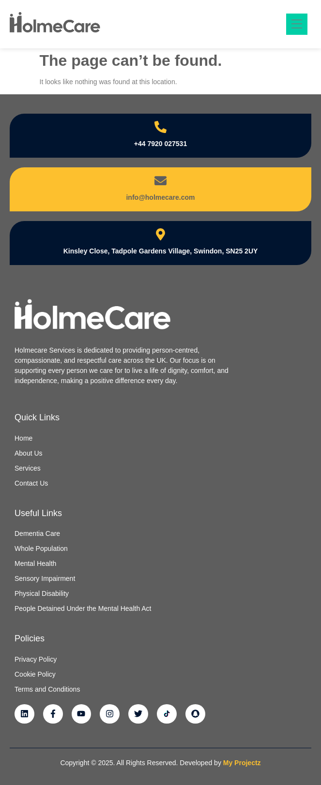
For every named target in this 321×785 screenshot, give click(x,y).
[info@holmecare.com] (160, 181)
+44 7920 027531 (160, 144)
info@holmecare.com (160, 197)
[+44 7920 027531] (160, 127)
